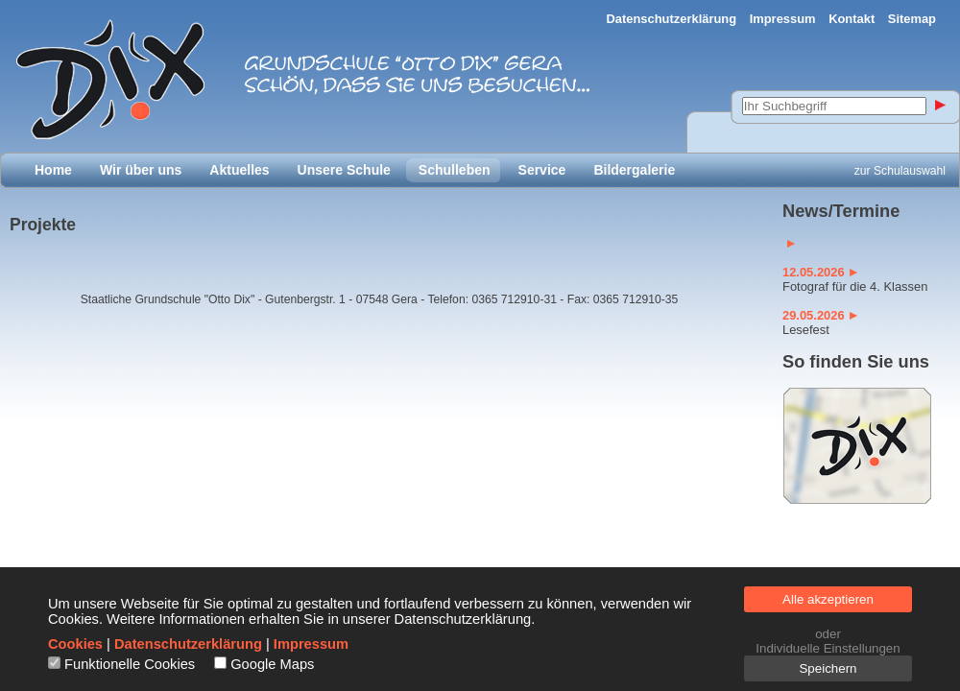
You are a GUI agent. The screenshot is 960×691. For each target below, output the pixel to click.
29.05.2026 (819, 315)
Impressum (783, 19)
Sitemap (912, 19)
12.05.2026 (819, 272)
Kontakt (851, 19)
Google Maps (272, 664)
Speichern (827, 668)
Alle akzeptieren (828, 599)
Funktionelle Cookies (129, 664)
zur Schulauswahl (900, 171)
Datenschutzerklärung (672, 19)
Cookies (75, 644)
